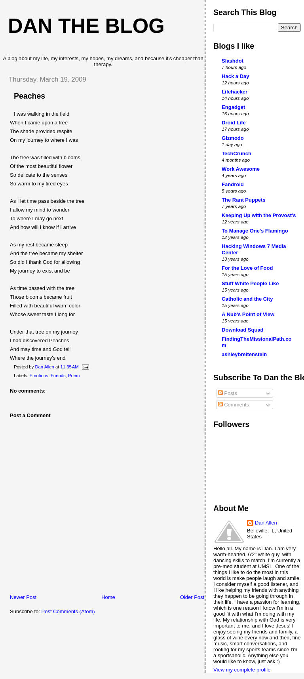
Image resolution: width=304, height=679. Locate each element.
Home (108, 597)
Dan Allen (266, 523)
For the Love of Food (247, 268)
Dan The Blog (86, 25)
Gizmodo (233, 138)
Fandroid (233, 184)
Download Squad (242, 330)
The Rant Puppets (244, 200)
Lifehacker (234, 92)
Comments (233, 405)
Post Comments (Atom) (68, 611)
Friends (58, 375)
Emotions (39, 375)
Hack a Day (235, 76)
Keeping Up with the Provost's (259, 215)
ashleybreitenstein (244, 354)
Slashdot (232, 61)
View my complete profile (241, 670)
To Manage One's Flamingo (255, 231)
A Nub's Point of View (248, 314)
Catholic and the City (247, 299)
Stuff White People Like (250, 283)
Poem (74, 375)
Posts (227, 393)
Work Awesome (241, 169)
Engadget (233, 107)
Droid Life (234, 123)
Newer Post (23, 597)
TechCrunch (236, 153)
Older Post (192, 597)
